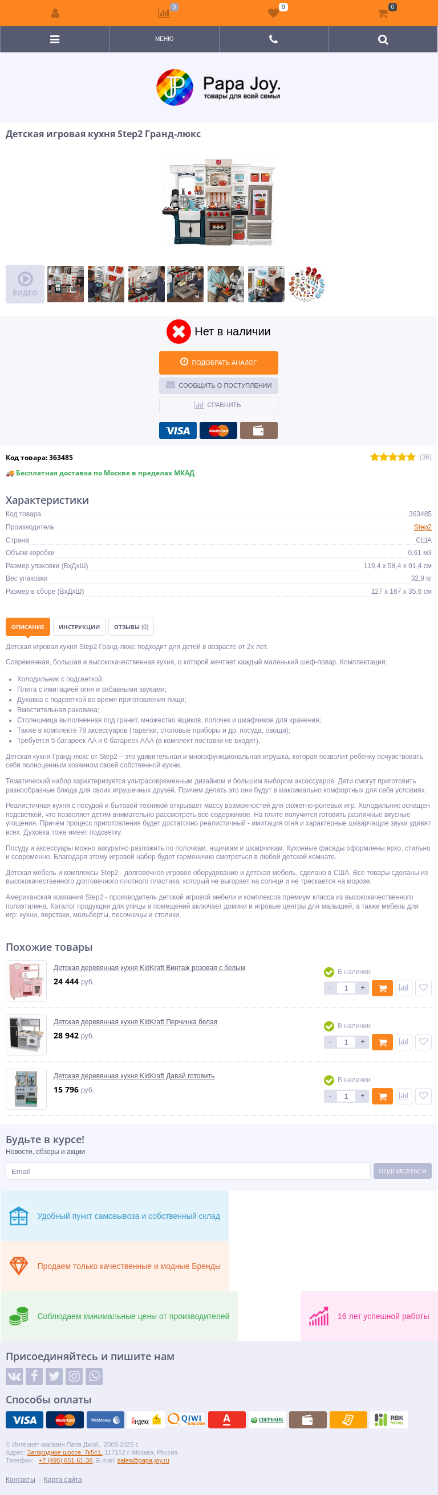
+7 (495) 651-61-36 (65, 1460)
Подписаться (402, 1171)
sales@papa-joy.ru (143, 1460)
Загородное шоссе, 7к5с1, (65, 1452)
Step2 (423, 527)
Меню (164, 39)
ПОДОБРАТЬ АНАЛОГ (218, 361)
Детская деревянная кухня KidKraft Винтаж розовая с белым (149, 968)
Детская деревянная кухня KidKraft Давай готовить (134, 1076)
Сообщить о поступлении (219, 384)
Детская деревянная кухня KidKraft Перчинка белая (135, 1022)
